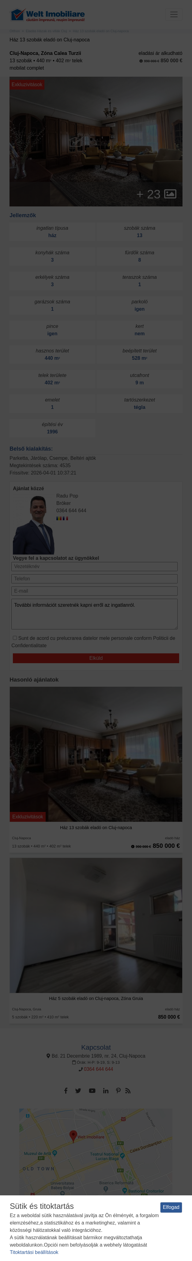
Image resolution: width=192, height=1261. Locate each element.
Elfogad (171, 1207)
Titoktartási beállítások (34, 1252)
